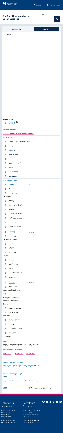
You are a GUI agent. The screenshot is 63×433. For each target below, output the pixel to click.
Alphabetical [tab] (16, 29)
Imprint (48, 420)
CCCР (11, 282)
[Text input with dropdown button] (49, 14)
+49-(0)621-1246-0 (11, 420)
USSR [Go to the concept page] (9, 34)
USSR (5, 377)
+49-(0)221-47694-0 (33, 420)
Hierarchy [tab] (45, 29)
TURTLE (18, 353)
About (49, 5)
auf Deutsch (56, 5)
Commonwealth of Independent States (18, 133)
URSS (11, 184)
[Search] (57, 19)
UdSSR (11, 232)
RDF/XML (6, 353)
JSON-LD (29, 353)
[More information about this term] (6, 123)
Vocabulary (38, 5)
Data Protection (57, 420)
